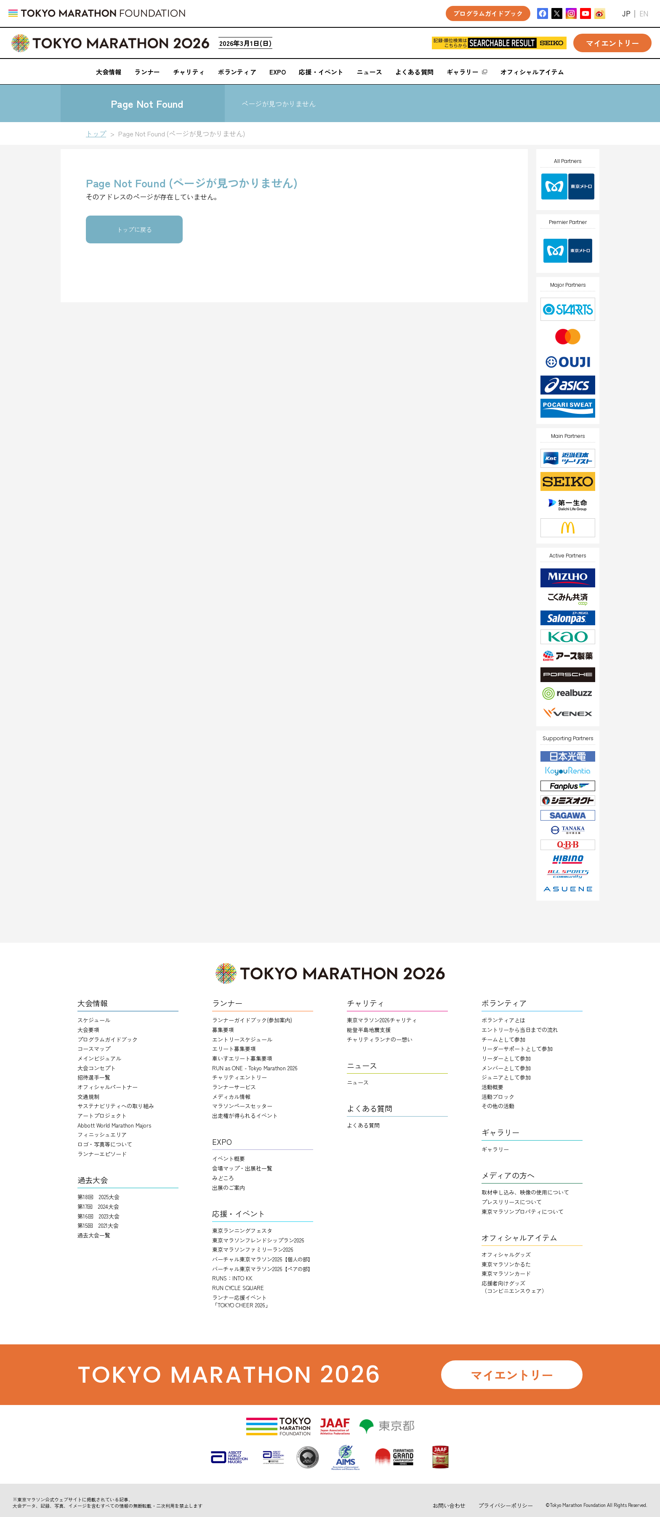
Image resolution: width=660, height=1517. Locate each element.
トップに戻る (134, 229)
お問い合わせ (449, 1505)
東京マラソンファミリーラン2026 (252, 1249)
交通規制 (88, 1097)
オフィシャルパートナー (107, 1087)
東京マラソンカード (506, 1273)
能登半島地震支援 (369, 1030)
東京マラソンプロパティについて (523, 1212)
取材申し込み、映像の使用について (525, 1192)
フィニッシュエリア (102, 1134)
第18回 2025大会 (98, 1197)
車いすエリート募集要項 (242, 1058)
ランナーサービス (234, 1087)
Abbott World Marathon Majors (114, 1125)
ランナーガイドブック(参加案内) (252, 1020)
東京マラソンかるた (506, 1264)
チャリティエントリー (239, 1077)
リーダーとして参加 (506, 1058)
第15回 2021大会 (98, 1225)
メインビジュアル (99, 1058)
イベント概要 (228, 1158)
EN (643, 13)
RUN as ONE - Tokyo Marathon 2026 (255, 1068)
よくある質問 (363, 1125)
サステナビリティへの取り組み (115, 1106)
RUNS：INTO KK (232, 1278)
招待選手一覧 (93, 1077)
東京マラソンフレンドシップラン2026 (258, 1240)
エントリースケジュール (242, 1039)
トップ (96, 133)
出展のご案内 (228, 1188)
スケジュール (93, 1020)
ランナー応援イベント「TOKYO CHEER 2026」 (241, 1301)
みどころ (223, 1178)
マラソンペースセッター (242, 1106)
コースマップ (93, 1049)
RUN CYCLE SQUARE (238, 1288)
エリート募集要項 (234, 1049)
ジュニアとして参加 (506, 1077)
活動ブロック (498, 1097)
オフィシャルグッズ (506, 1254)
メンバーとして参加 (506, 1068)
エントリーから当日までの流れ (520, 1030)
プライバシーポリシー (505, 1505)
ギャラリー (495, 1149)
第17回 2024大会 (98, 1206)
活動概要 (492, 1087)
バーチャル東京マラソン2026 (262, 1259)
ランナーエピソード (102, 1154)
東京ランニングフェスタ (242, 1230)
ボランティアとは (503, 1020)
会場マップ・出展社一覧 (242, 1168)
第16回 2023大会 (98, 1216)
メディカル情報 (231, 1097)
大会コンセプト (96, 1068)
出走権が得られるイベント (245, 1116)
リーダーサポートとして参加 (517, 1049)
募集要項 (223, 1030)
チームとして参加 (503, 1039)
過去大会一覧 (93, 1235)
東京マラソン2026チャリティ (382, 1020)
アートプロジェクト (102, 1116)
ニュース (358, 1082)
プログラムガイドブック (107, 1039)
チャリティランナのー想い (379, 1039)
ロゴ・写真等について (104, 1144)
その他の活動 (498, 1106)
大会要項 (88, 1030)
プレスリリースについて (512, 1202)
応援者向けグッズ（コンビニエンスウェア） (514, 1287)
